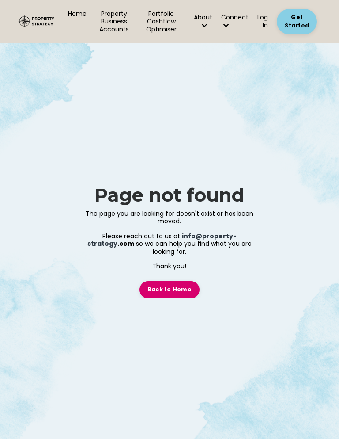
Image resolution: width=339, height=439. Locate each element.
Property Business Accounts (114, 22)
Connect (235, 21)
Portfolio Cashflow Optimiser (161, 22)
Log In (262, 21)
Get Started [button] (297, 21)
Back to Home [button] (169, 289)
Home (77, 14)
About (203, 21)
